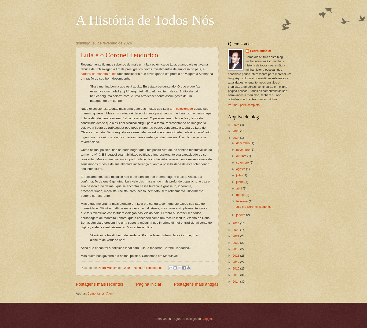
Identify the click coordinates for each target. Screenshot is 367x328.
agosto (241, 169)
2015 (236, 275)
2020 (236, 242)
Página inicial (148, 284)
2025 (236, 131)
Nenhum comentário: (148, 268)
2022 (236, 230)
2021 (236, 236)
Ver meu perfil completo (244, 105)
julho (239, 175)
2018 (236, 255)
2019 (236, 249)
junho (240, 182)
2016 (236, 268)
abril (239, 188)
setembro (243, 162)
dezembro (243, 143)
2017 (236, 262)
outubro (241, 156)
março (240, 195)
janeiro (241, 215)
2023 (236, 223)
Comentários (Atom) (101, 293)
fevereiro (242, 201)
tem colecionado (181, 108)
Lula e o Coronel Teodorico (119, 55)
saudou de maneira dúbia (99, 74)
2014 (236, 281)
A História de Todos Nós (145, 20)
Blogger (207, 319)
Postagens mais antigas (196, 284)
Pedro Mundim (260, 51)
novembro (243, 149)
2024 (236, 137)
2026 (236, 125)
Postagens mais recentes (99, 284)
